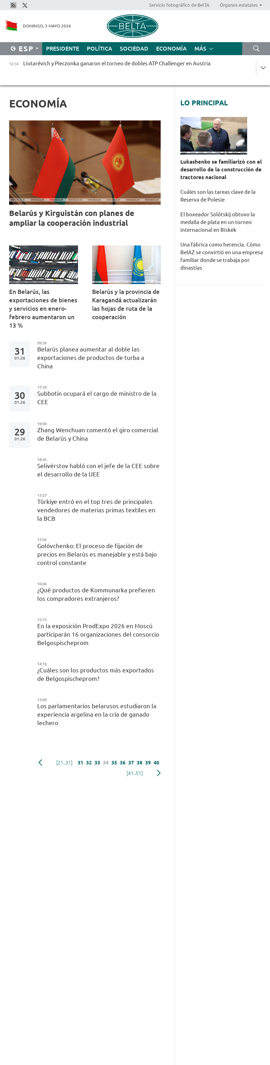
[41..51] (135, 773)
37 (131, 762)
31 (80, 762)
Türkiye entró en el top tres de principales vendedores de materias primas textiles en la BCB (96, 510)
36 (123, 762)
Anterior (40, 762)
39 (148, 762)
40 (156, 762)
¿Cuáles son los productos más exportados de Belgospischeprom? (95, 674)
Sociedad (134, 48)
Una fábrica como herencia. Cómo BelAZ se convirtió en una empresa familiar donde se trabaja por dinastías (221, 256)
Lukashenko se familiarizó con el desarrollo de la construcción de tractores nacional (221, 169)
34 (106, 762)
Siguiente (159, 773)
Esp (26, 49)
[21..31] (64, 762)
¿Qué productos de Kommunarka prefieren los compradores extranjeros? (96, 594)
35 (114, 762)
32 (89, 762)
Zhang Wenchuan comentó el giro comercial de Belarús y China (97, 434)
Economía (171, 48)
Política (99, 48)
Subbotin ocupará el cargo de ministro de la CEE (96, 397)
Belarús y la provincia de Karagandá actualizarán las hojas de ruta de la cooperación (126, 304)
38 (139, 762)
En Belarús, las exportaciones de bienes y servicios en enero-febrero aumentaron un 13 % (43, 308)
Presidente (62, 48)
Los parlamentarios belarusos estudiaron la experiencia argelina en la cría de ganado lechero (96, 714)
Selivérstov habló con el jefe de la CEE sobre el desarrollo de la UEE (98, 470)
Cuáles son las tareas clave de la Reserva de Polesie (218, 196)
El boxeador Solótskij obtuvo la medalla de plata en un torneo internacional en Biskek (217, 222)
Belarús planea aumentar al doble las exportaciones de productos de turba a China (90, 357)
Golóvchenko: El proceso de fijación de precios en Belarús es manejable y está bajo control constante (97, 554)
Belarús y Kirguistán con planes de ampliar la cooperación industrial (71, 218)
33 (97, 762)
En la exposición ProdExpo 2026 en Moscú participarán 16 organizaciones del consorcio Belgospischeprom (98, 634)
